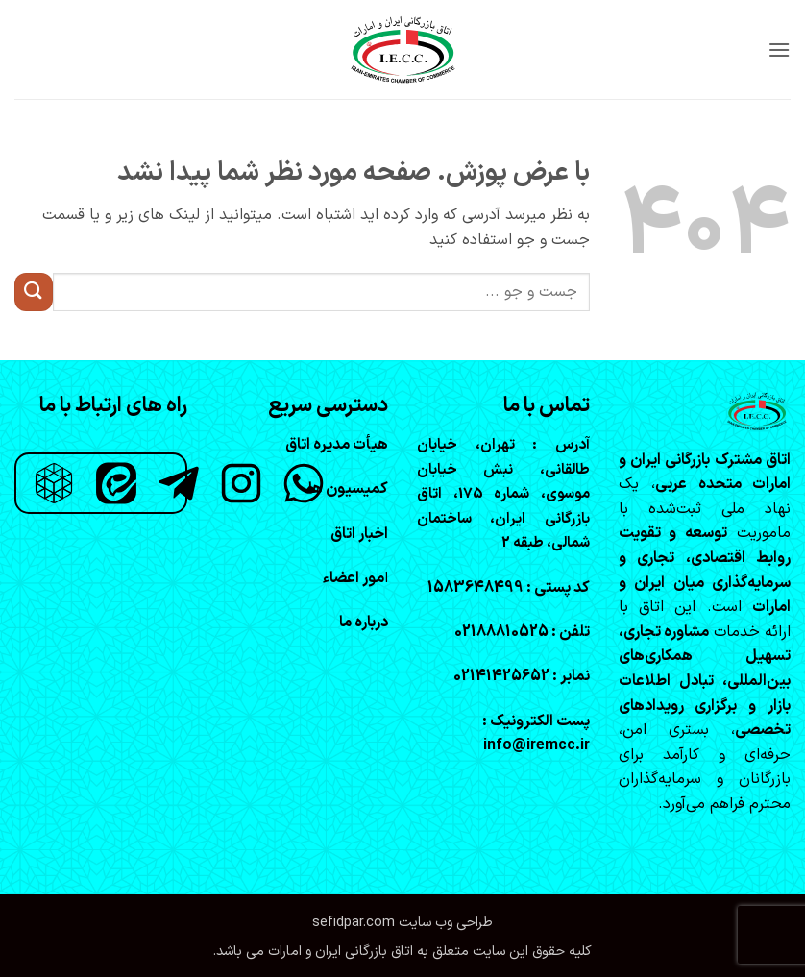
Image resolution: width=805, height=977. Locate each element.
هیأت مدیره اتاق (336, 444)
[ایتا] (116, 483)
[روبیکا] (54, 483)
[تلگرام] (179, 483)
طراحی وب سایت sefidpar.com (402, 923)
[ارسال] (33, 291)
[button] (779, 49)
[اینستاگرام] (241, 483)
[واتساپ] (304, 483)
